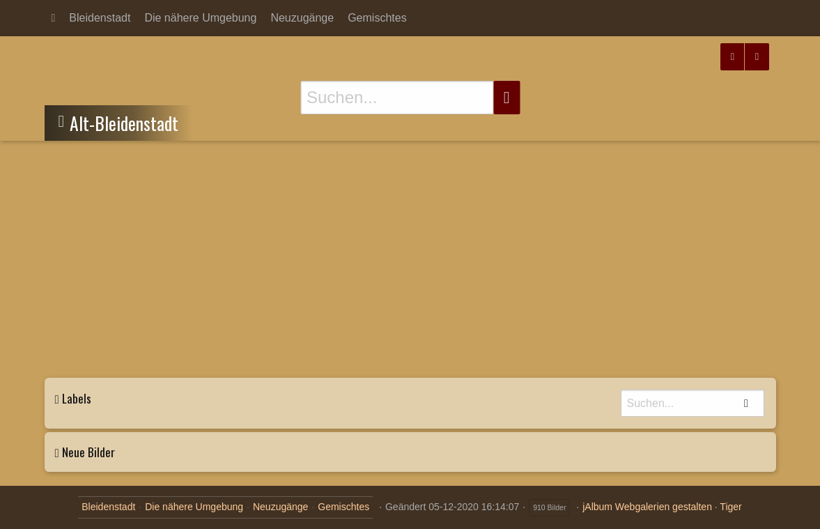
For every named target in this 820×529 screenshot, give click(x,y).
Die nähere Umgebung (200, 18)
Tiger (730, 506)
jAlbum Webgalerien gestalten (647, 506)
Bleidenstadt (99, 18)
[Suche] (396, 97)
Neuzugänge (302, 18)
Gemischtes (377, 18)
